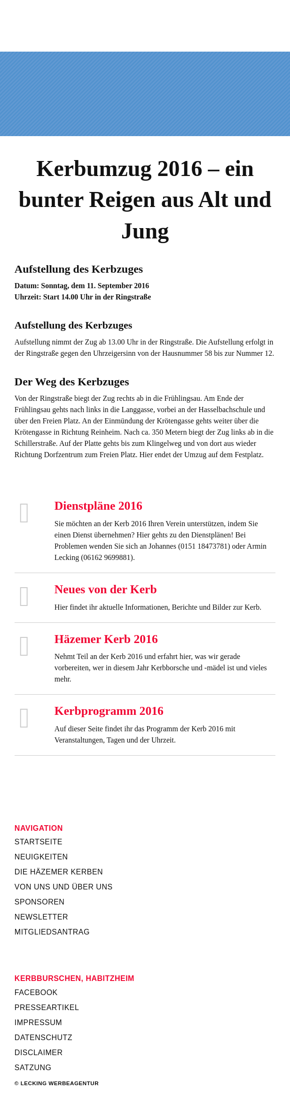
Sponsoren (40, 902)
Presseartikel (47, 1007)
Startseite (39, 842)
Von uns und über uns (64, 887)
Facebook (36, 992)
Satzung (33, 1068)
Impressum (38, 1023)
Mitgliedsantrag (52, 932)
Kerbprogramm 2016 (109, 711)
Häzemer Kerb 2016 (106, 639)
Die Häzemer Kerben (59, 872)
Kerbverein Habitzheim (145, 24)
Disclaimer (39, 1053)
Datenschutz (43, 1038)
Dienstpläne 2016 (98, 506)
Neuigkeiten (41, 857)
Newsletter (41, 917)
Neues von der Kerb (106, 589)
